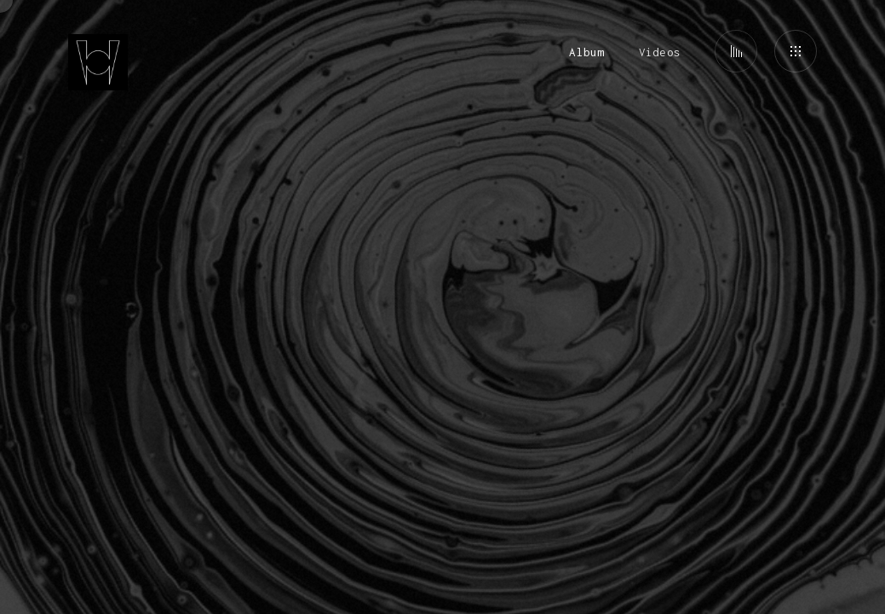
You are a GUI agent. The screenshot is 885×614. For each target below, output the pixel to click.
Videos (660, 52)
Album (586, 52)
